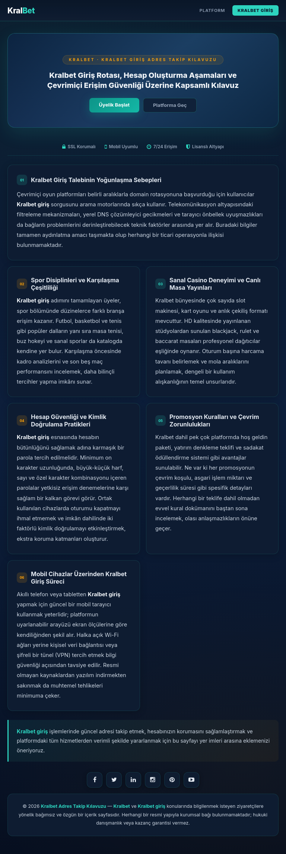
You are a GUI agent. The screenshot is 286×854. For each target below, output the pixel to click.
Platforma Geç (170, 105)
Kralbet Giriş (255, 10)
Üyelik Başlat (114, 105)
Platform (212, 10)
